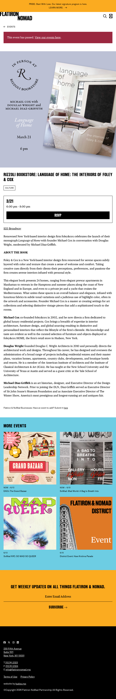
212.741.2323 (11, 662)
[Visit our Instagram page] (13, 642)
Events (11, 26)
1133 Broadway (12, 228)
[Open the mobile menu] (110, 16)
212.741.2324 (12, 666)
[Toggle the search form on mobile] (105, 16)
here (66, 407)
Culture (9, 188)
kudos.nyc (21, 683)
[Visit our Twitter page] (9, 642)
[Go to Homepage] (16, 16)
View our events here (48, 37)
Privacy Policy (27, 676)
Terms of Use (10, 676)
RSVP (58, 215)
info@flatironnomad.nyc (18, 669)
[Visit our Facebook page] (5, 642)
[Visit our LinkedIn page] (18, 642)
